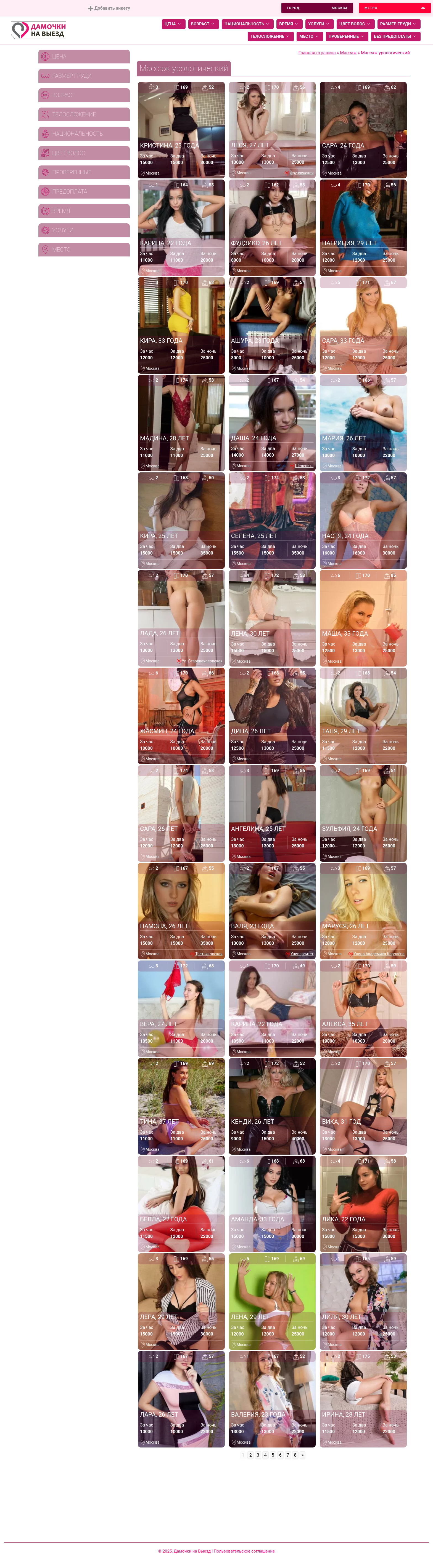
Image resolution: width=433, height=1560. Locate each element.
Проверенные (347, 36)
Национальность (248, 24)
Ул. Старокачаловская (202, 661)
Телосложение (270, 36)
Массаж (348, 52)
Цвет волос (355, 24)
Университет (302, 954)
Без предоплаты (396, 36)
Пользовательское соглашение (244, 1551)
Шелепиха (304, 466)
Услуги (319, 24)
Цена (174, 24)
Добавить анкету (109, 8)
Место (309, 36)
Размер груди (399, 24)
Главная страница (317, 52)
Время (289, 24)
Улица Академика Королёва (379, 954)
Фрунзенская (301, 173)
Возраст (203, 24)
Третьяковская (208, 954)
